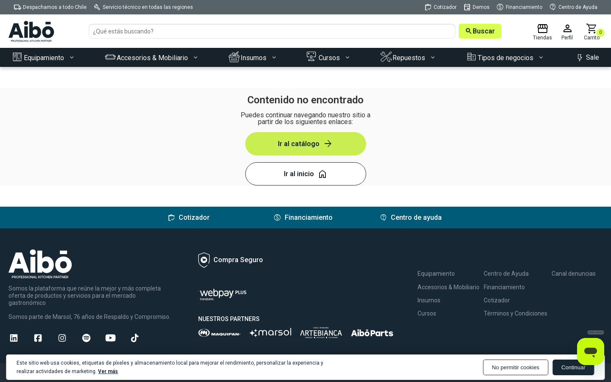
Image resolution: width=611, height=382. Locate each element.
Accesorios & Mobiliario (448, 287)
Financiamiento (504, 287)
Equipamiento (436, 273)
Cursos (427, 313)
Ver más (108, 371)
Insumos (429, 300)
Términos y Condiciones (515, 313)
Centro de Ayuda (506, 273)
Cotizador (497, 300)
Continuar (573, 367)
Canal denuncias (574, 273)
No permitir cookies (514, 367)
